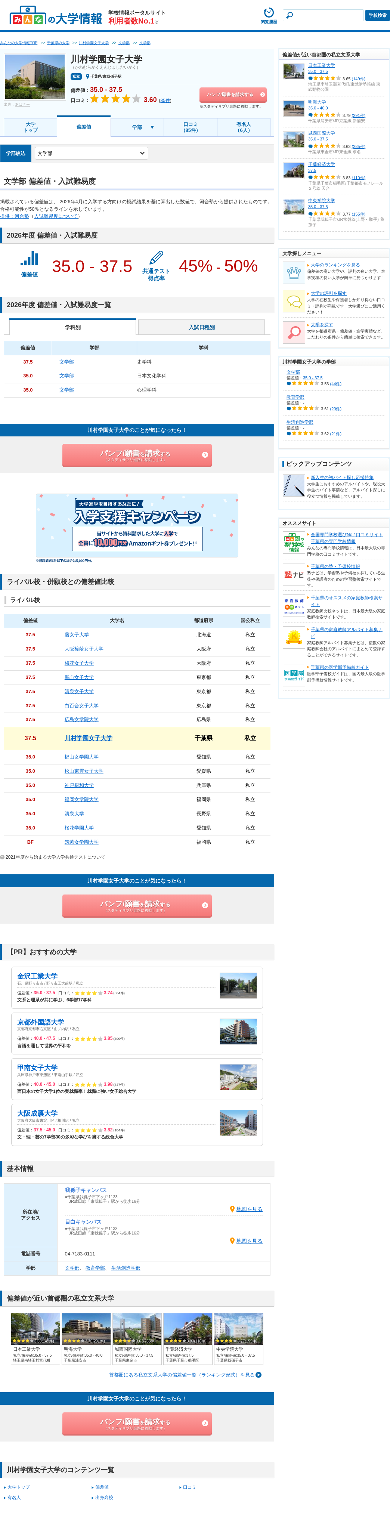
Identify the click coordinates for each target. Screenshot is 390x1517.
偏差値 (84, 127)
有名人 (14, 1497)
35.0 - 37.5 (318, 71)
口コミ (189, 1487)
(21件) (336, 434)
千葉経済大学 (321, 164)
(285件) (359, 146)
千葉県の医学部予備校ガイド (340, 667)
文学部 (72, 1268)
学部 (137, 127)
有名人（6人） (243, 127)
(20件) (336, 409)
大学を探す (322, 324)
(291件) (359, 115)
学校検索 (378, 15)
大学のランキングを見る (335, 265)
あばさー (22, 104)
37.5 (312, 170)
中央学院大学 (321, 200)
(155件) (359, 214)
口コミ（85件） (191, 127)
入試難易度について (56, 216)
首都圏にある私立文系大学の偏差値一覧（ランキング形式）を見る (182, 1375)
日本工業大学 (321, 65)
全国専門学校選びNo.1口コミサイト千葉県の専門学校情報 (347, 538)
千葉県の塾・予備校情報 (335, 566)
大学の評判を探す (329, 293)
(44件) (336, 383)
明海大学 (317, 102)
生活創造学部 (125, 1268)
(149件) (359, 79)
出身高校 (104, 1497)
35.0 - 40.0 (318, 108)
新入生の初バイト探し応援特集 (342, 477)
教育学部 (95, 1268)
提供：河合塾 (14, 216)
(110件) (359, 177)
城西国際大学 (321, 133)
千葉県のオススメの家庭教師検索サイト (347, 601)
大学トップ (30, 127)
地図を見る (249, 1209)
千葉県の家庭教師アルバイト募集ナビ (347, 633)
